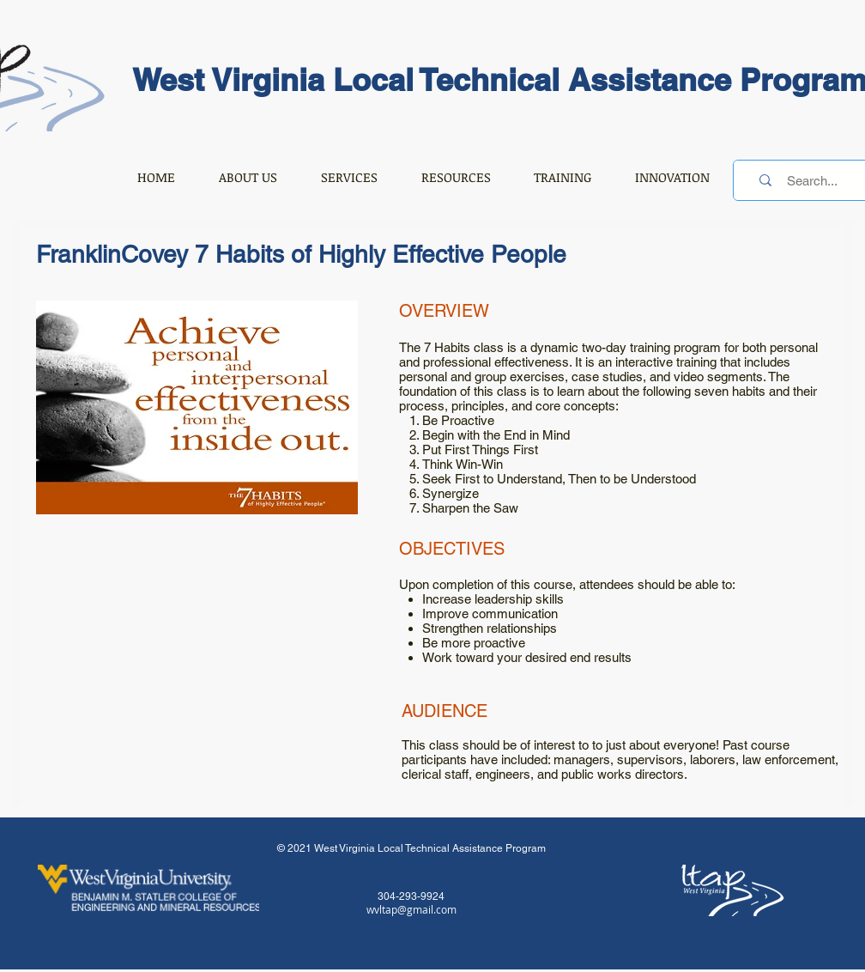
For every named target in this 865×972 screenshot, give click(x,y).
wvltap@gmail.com (411, 909)
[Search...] (812, 180)
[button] (248, 177)
